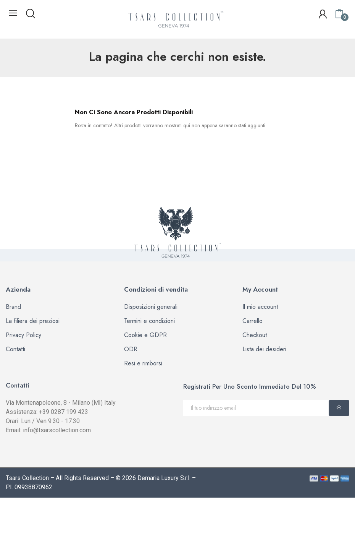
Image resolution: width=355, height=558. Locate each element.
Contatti (15, 349)
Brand (13, 306)
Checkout (254, 335)
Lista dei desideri (264, 349)
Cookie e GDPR (145, 335)
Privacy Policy (23, 335)
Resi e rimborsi (143, 363)
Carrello (252, 320)
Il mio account (260, 306)
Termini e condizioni (149, 320)
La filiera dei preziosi (33, 320)
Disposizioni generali (151, 306)
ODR (130, 349)
